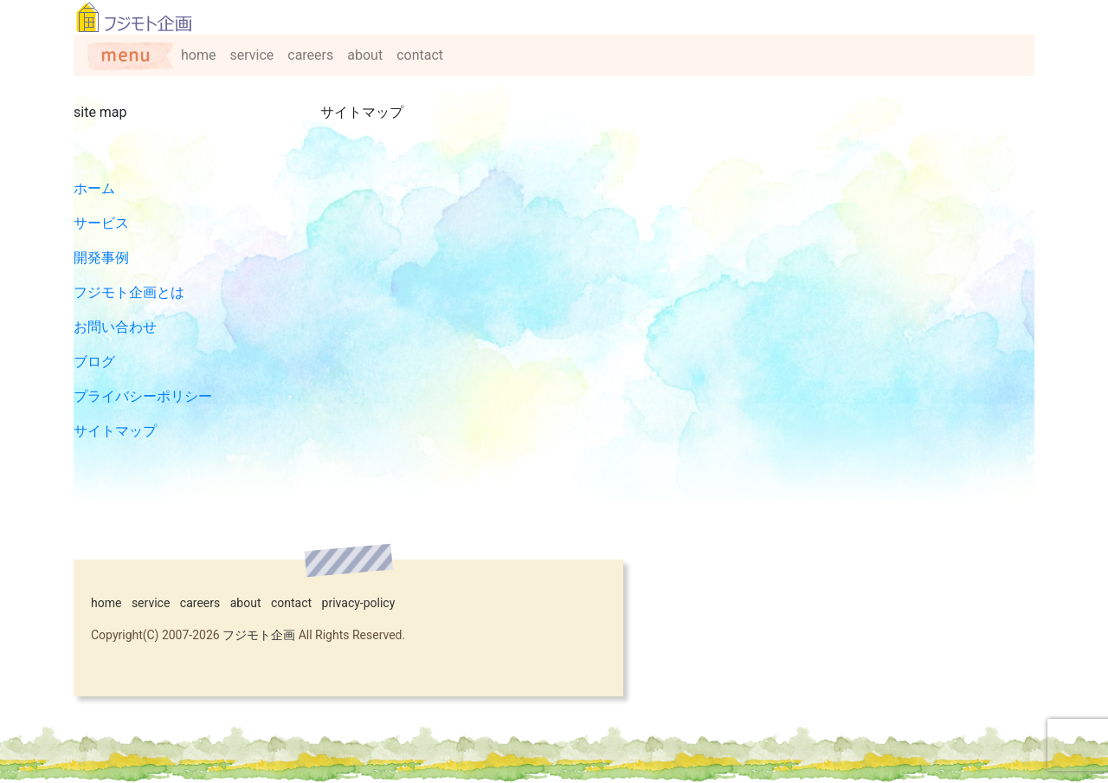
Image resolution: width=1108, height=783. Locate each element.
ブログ (94, 361)
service (251, 55)
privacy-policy (359, 603)
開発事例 (101, 257)
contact (419, 55)
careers (310, 55)
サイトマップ (115, 431)
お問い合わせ (115, 327)
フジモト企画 (258, 635)
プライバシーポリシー (143, 396)
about (365, 55)
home (198, 55)
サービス (101, 223)
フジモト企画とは (129, 292)
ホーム (94, 188)
